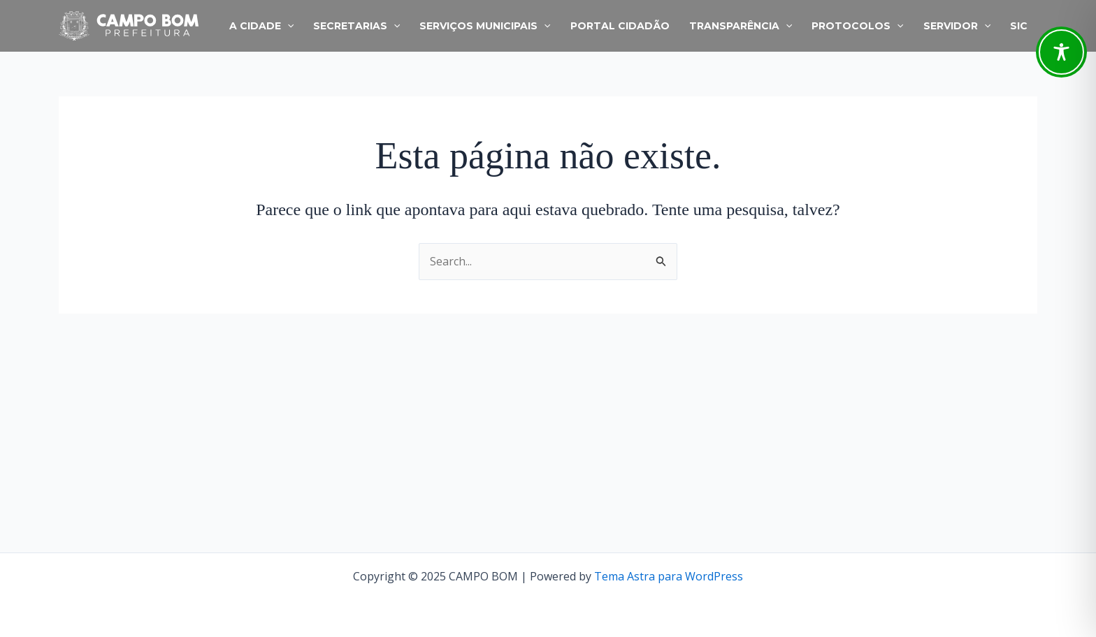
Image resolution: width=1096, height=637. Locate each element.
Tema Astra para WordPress (668, 576)
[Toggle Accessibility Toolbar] (1061, 52)
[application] (287, 25)
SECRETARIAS (356, 25)
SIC (1019, 26)
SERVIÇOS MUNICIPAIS (484, 25)
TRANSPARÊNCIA (740, 25)
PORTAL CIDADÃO (620, 26)
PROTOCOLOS (857, 25)
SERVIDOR (956, 25)
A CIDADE (261, 25)
